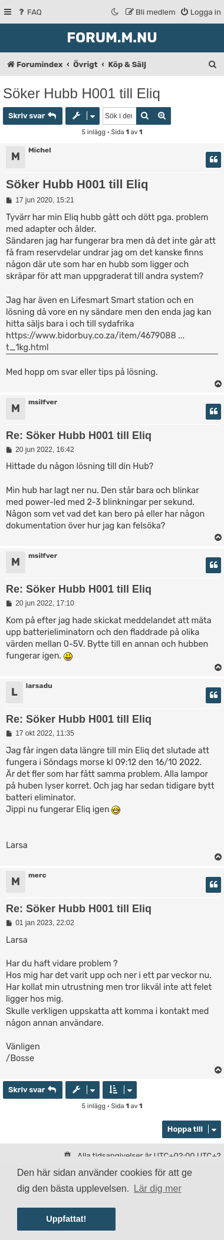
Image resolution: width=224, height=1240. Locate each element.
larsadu (39, 685)
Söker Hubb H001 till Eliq (81, 93)
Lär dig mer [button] (158, 1189)
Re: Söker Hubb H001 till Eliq (78, 435)
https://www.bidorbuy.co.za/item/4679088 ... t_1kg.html (95, 342)
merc (37, 875)
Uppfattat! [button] (66, 1219)
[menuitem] (29, 12)
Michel (39, 150)
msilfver (42, 402)
